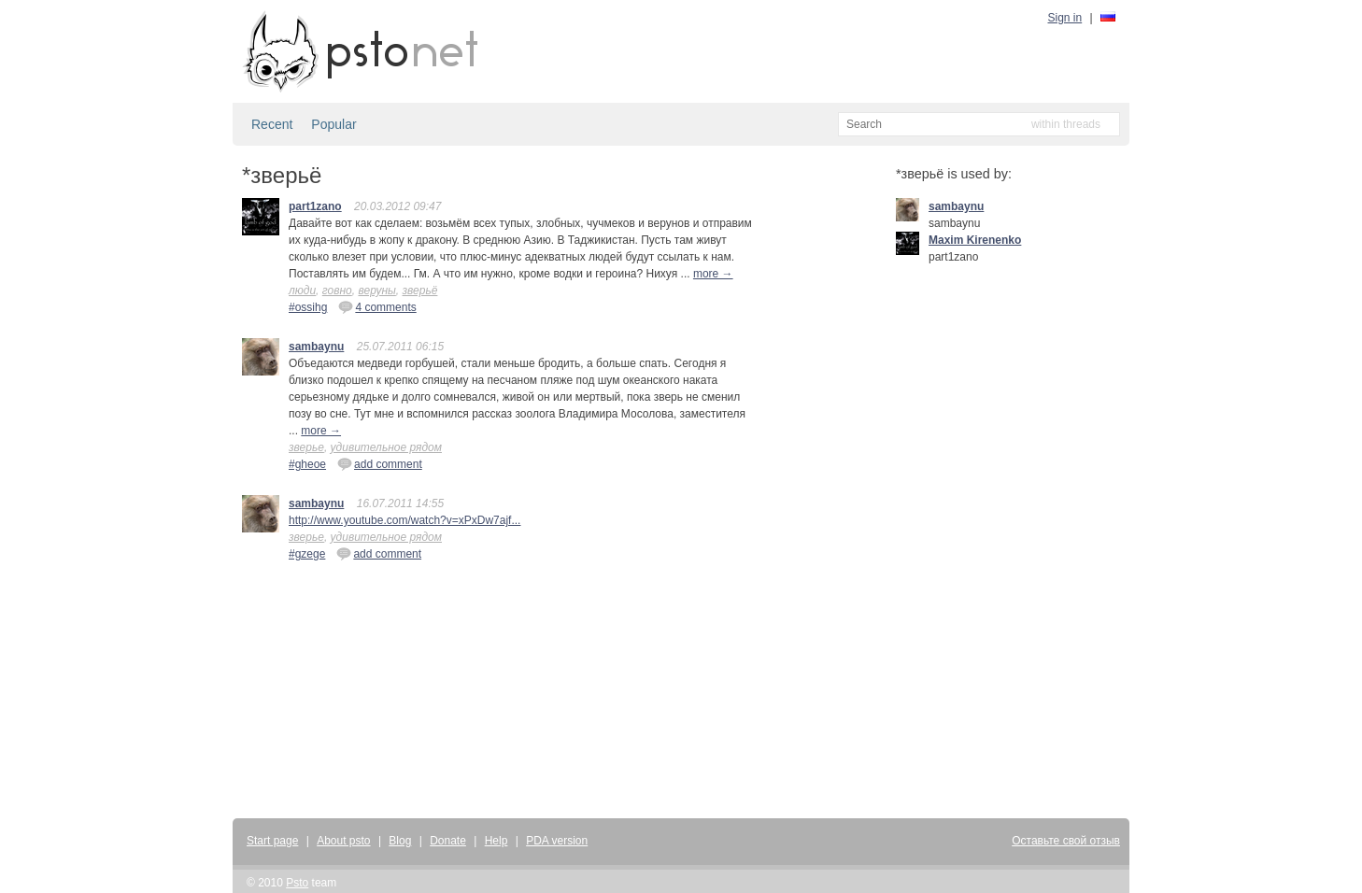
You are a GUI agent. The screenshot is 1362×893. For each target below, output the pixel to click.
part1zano (315, 206)
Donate (448, 840)
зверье (306, 447)
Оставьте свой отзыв (1066, 840)
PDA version (557, 840)
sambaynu (316, 346)
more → (713, 273)
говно (337, 290)
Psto (297, 882)
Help (496, 840)
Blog (400, 840)
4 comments (377, 306)
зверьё (420, 290)
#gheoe (307, 464)
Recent (271, 124)
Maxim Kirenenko (975, 240)
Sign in (1065, 17)
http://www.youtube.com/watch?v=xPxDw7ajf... (404, 520)
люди (302, 290)
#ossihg (308, 307)
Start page (272, 840)
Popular (333, 124)
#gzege (307, 553)
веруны (376, 290)
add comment (379, 463)
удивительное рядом (386, 447)
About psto (343, 840)
